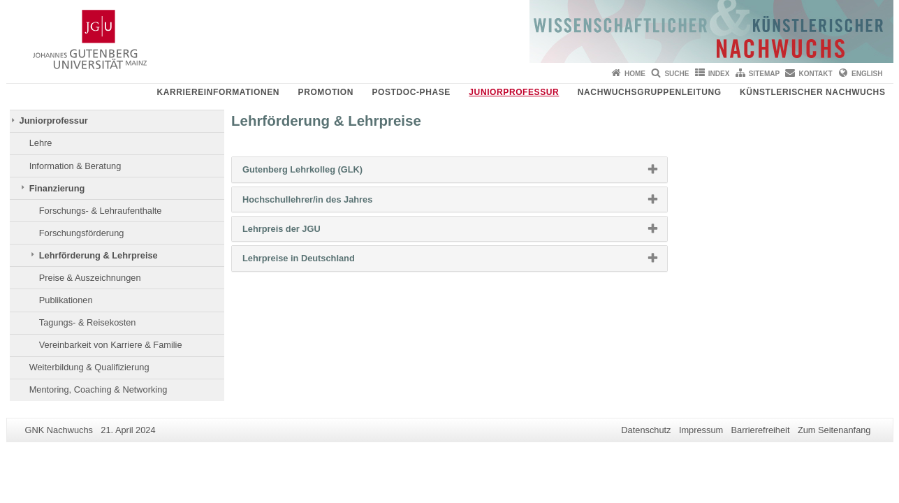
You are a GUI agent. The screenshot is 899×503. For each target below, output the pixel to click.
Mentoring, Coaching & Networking (98, 389)
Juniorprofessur (514, 92)
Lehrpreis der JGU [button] (303, 232)
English (867, 74)
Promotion (325, 92)
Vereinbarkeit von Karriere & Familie (110, 345)
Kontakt (816, 74)
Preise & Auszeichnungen (90, 277)
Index (719, 74)
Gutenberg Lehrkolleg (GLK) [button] (324, 172)
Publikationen (66, 300)
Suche (676, 74)
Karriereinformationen (217, 92)
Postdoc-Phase (411, 92)
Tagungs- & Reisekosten (87, 322)
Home (634, 74)
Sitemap (764, 74)
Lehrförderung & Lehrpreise (98, 255)
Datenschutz (646, 430)
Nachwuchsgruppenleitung (650, 92)
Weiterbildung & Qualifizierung (89, 367)
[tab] (449, 169)
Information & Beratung (75, 166)
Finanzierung (57, 188)
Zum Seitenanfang (834, 430)
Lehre (40, 143)
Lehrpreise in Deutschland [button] (320, 261)
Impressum (701, 430)
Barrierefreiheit (760, 430)
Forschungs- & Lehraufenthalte (100, 210)
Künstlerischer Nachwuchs (812, 92)
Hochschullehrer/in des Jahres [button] (329, 203)
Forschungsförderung (81, 233)
